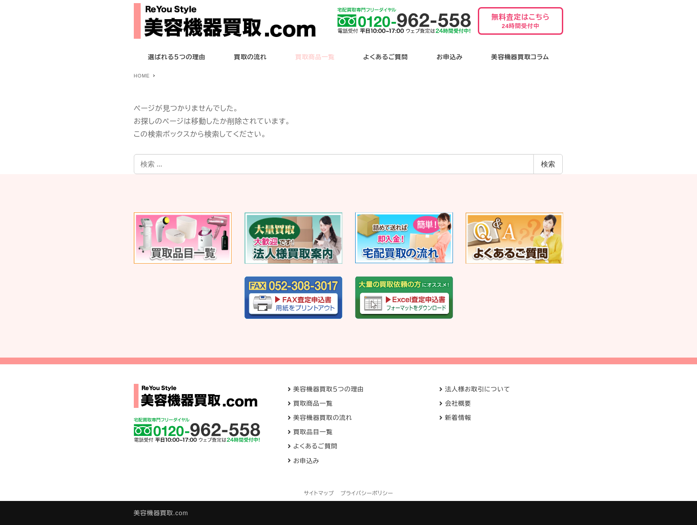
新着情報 (458, 417)
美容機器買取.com (161, 513)
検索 (548, 164)
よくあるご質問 (315, 446)
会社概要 (458, 403)
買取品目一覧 (313, 431)
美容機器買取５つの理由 (328, 389)
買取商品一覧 (313, 403)
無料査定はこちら (520, 24)
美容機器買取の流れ (323, 417)
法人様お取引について (477, 389)
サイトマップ (319, 493)
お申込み (306, 460)
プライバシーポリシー (366, 493)
